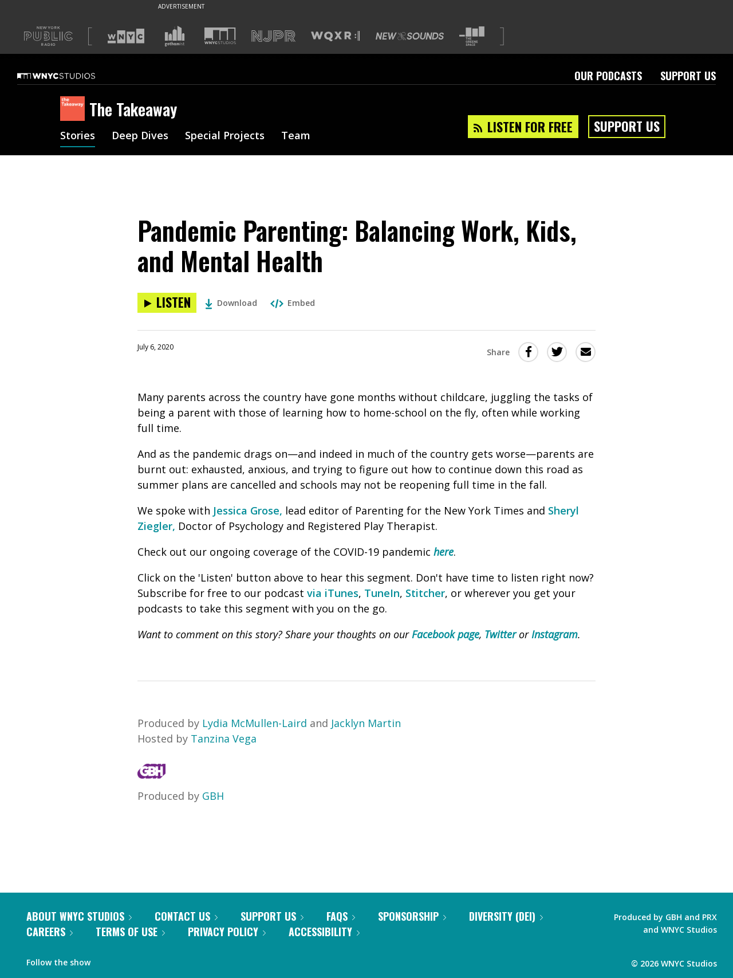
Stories (77, 136)
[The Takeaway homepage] (74, 109)
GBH (213, 796)
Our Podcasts (608, 75)
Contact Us (186, 916)
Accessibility (324, 931)
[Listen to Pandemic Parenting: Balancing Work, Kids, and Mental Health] (166, 303)
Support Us (688, 75)
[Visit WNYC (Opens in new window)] (126, 36)
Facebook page (445, 634)
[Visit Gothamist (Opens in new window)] (174, 36)
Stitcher (425, 593)
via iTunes (332, 593)
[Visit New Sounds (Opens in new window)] (410, 36)
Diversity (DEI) (506, 916)
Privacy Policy (227, 931)
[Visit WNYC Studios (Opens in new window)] (220, 36)
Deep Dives (140, 136)
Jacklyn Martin (366, 723)
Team (295, 136)
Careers (49, 931)
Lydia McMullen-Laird (254, 723)
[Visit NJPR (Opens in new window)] (273, 36)
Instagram (554, 634)
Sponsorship (412, 916)
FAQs (340, 916)
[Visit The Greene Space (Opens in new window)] (471, 36)
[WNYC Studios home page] (70, 75)
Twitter (500, 634)
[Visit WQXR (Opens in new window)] (335, 36)
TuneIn (382, 593)
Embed (292, 302)
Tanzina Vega (224, 738)
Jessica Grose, (247, 510)
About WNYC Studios (79, 916)
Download (231, 302)
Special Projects (225, 136)
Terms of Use (130, 931)
